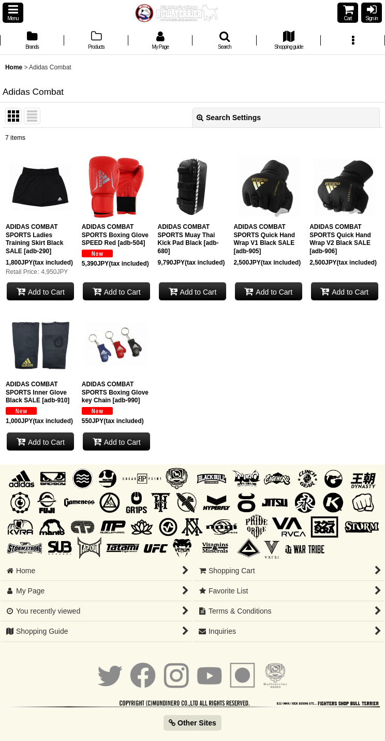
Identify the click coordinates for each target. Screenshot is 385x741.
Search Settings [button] (229, 117)
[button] (13, 13)
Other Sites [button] (192, 723)
